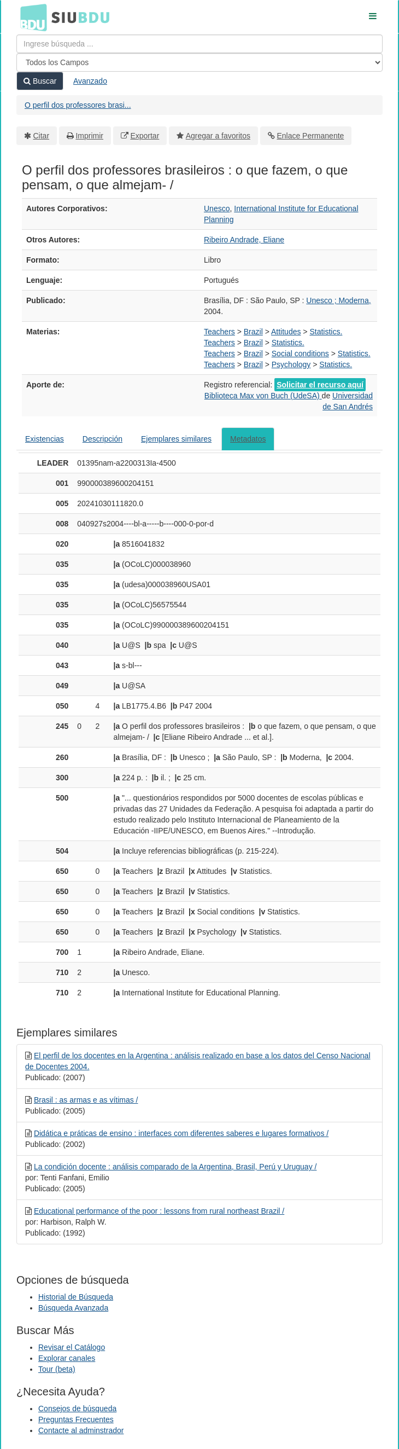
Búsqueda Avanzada (73, 1307)
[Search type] (199, 62)
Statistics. (325, 331)
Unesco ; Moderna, (338, 300)
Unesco (217, 208)
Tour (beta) (56, 1369)
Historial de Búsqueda (75, 1296)
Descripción (102, 438)
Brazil (253, 331)
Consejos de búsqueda (77, 1408)
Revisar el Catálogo (71, 1347)
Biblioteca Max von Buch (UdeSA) (263, 395)
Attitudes (286, 331)
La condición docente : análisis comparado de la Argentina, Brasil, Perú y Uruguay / (175, 1166)
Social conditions (300, 353)
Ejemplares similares (176, 438)
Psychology (291, 364)
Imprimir (89, 135)
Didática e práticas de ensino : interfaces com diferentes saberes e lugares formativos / (181, 1133)
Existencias (44, 438)
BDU (30, 17)
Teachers (219, 331)
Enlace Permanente (310, 135)
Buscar (40, 81)
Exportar (144, 135)
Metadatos (248, 438)
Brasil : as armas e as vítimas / (86, 1100)
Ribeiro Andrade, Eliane (244, 239)
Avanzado (90, 81)
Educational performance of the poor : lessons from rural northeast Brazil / (159, 1211)
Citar (41, 135)
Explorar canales (66, 1358)
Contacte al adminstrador (81, 1430)
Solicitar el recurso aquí (320, 384)
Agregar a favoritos (218, 135)
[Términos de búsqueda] (199, 43)
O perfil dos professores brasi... (78, 105)
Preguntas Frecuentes (76, 1419)
